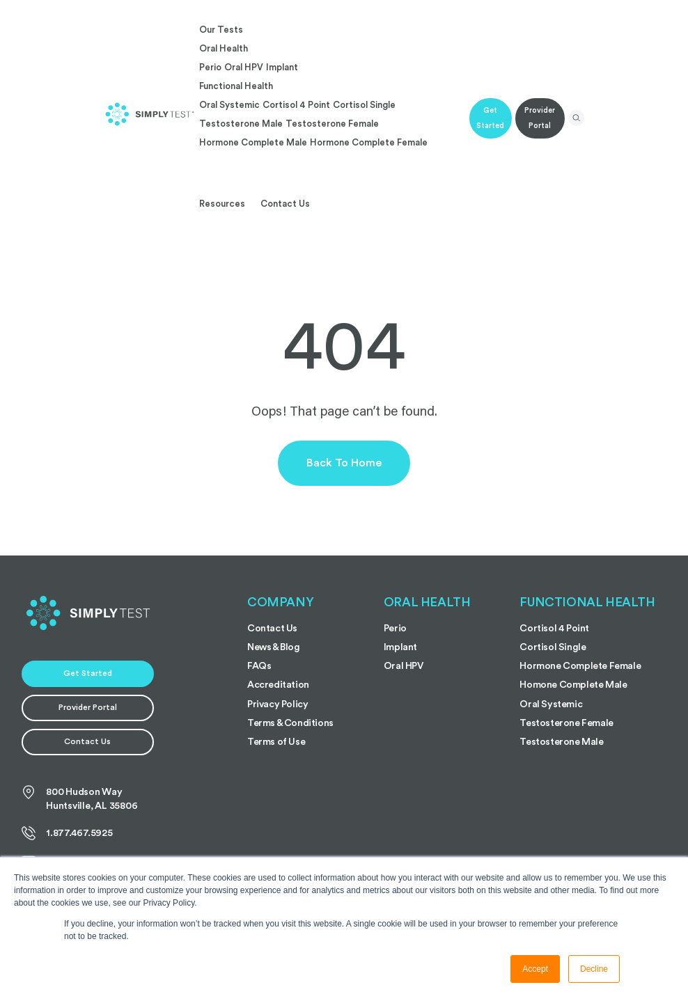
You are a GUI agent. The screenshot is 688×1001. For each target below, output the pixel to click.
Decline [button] (594, 969)
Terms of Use (276, 742)
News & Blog (273, 647)
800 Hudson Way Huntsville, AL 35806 (80, 798)
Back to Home (344, 462)
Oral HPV (243, 67)
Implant (282, 67)
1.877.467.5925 (67, 833)
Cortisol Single (364, 104)
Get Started (490, 118)
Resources (222, 203)
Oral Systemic (229, 104)
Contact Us (285, 203)
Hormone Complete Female (369, 142)
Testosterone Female (332, 123)
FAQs (259, 666)
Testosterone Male (241, 123)
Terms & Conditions (290, 723)
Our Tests (221, 29)
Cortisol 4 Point (296, 104)
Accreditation (278, 685)
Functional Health (236, 85)
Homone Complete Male (573, 685)
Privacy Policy (277, 704)
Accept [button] (535, 969)
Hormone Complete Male (253, 142)
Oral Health (223, 48)
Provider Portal (539, 118)
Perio (210, 67)
